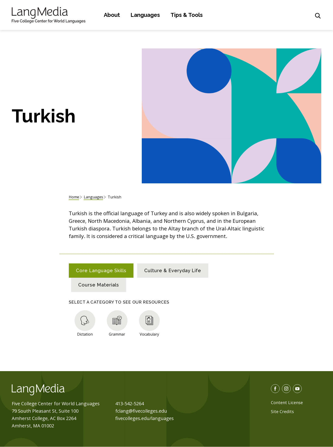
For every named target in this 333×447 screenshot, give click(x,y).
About (112, 15)
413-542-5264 (129, 403)
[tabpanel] (166, 322)
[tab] (101, 270)
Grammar (117, 334)
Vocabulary (149, 334)
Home (74, 197)
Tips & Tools (187, 15)
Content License (287, 402)
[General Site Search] (317, 15)
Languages (145, 15)
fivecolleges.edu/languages (144, 418)
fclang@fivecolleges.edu (141, 411)
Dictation (85, 334)
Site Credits (282, 411)
